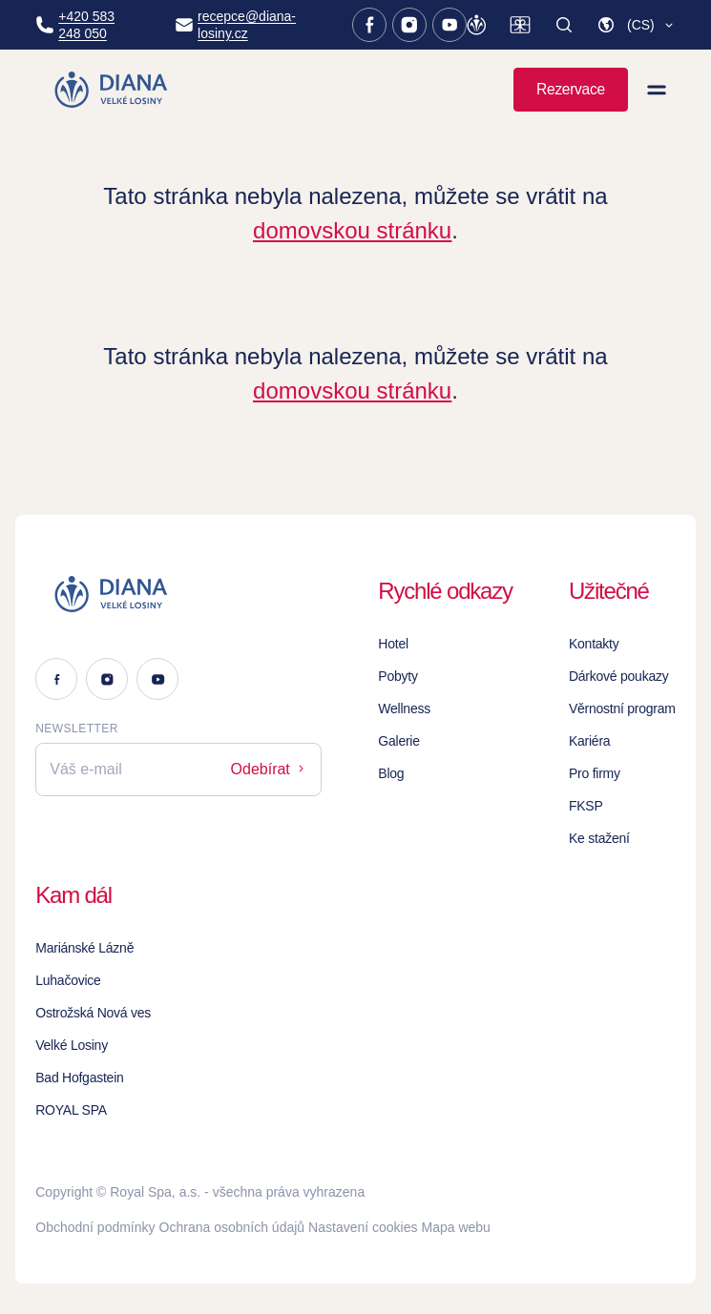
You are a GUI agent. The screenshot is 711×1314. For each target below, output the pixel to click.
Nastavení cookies (362, 1227)
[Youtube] (449, 25)
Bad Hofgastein (79, 1077)
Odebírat (269, 769)
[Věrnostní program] (476, 24)
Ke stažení (599, 838)
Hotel (393, 643)
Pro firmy (594, 773)
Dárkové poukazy (619, 676)
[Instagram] (409, 25)
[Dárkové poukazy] (520, 24)
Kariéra (589, 741)
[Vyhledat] (564, 24)
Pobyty (397, 676)
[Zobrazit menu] (657, 90)
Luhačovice (67, 980)
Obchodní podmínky (95, 1227)
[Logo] (178, 594)
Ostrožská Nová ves (93, 1012)
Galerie (398, 741)
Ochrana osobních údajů (232, 1227)
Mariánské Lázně (84, 947)
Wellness (404, 708)
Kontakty (594, 643)
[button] (636, 24)
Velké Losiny (71, 1045)
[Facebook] (369, 25)
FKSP (586, 805)
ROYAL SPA (71, 1110)
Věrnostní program (622, 708)
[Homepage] (113, 90)
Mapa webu (456, 1227)
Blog (391, 773)
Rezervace (570, 89)
